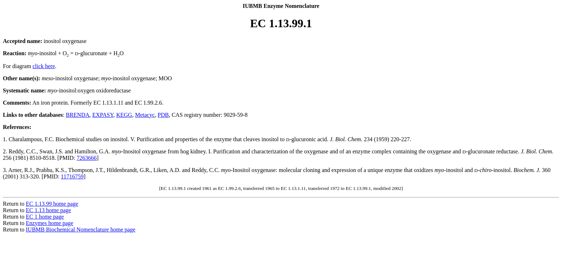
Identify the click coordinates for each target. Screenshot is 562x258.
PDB (163, 115)
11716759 (72, 176)
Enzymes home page (49, 223)
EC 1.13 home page (48, 210)
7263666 (87, 158)
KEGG (124, 115)
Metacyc (145, 115)
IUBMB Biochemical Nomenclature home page (80, 229)
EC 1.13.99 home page (52, 204)
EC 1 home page (45, 217)
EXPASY (103, 115)
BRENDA (78, 115)
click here (44, 66)
